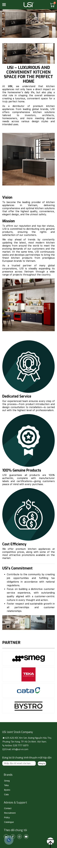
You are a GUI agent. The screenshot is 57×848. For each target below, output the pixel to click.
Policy (7, 817)
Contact (7, 808)
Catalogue (9, 822)
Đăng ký (42, 763)
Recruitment (10, 813)
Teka (6, 785)
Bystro (7, 790)
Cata (6, 794)
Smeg (7, 781)
